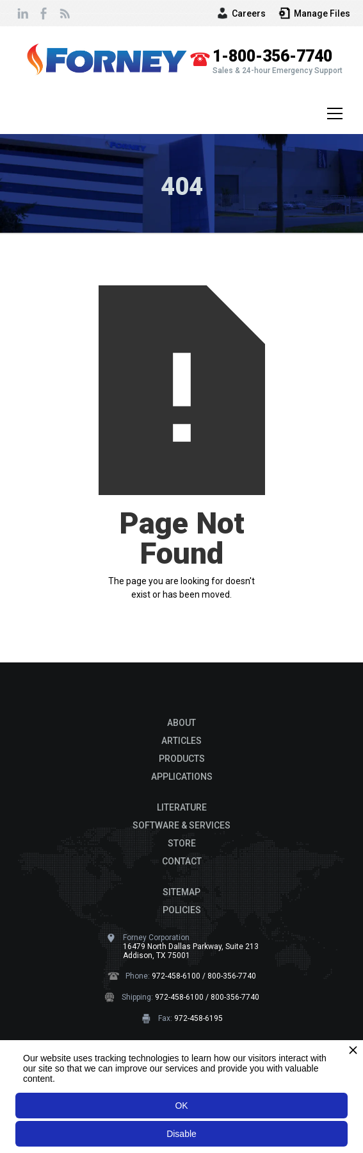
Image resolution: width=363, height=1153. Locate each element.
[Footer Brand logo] (182, 694)
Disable (181, 1134)
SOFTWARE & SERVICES (181, 825)
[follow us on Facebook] (43, 13)
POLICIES (182, 910)
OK (181, 1105)
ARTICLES (181, 741)
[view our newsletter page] (64, 13)
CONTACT (182, 861)
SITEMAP (181, 892)
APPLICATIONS (182, 776)
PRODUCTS (182, 758)
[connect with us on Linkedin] (23, 13)
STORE (182, 843)
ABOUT (181, 723)
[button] (332, 113)
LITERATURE (182, 807)
